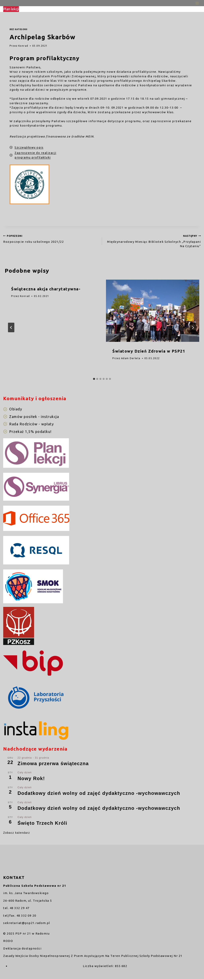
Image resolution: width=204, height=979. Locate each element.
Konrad (23, 45)
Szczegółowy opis (29, 147)
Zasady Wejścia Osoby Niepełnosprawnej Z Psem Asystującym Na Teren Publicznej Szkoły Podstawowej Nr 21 (92, 955)
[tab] (94, 379)
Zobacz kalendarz (16, 832)
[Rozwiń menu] (197, 3)
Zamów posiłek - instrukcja (34, 417)
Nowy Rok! (31, 778)
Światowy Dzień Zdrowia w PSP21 (148, 351)
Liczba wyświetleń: (99, 966)
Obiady (15, 409)
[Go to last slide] (11, 327)
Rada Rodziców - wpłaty (31, 424)
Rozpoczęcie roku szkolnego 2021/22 (51, 238)
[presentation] (152, 311)
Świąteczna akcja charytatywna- (45, 289)
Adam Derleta (130, 358)
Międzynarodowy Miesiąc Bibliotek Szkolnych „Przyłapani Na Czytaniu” (153, 241)
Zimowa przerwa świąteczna (53, 763)
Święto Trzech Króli (42, 823)
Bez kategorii (18, 29)
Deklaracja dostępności (22, 948)
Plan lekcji (11, 9)
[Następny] (193, 327)
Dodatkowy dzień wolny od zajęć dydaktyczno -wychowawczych (99, 793)
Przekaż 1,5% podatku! (30, 431)
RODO (8, 941)
